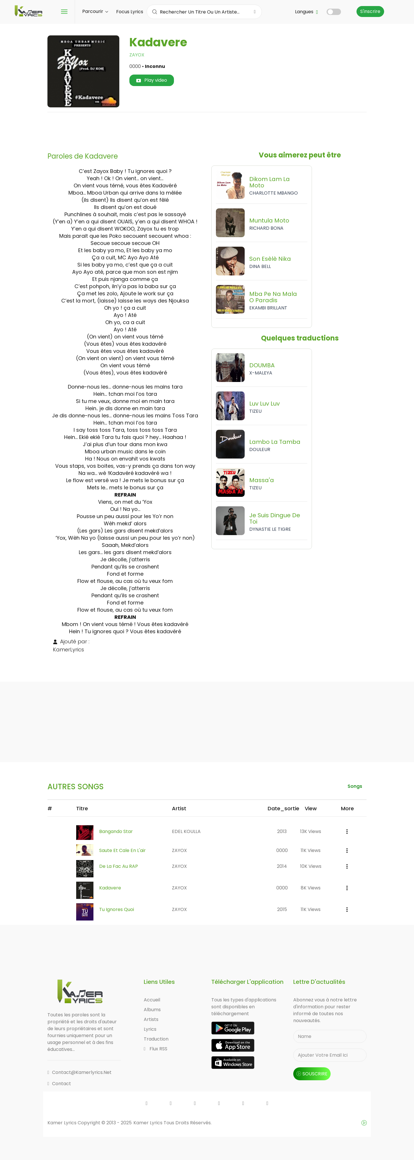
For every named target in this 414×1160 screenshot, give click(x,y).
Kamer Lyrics (148, 1122)
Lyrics (150, 1029)
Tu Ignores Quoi (116, 909)
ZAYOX (136, 55)
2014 (282, 866)
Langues (306, 11)
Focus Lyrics (129, 11)
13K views (310, 831)
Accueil (152, 1000)
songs (355, 786)
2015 (282, 909)
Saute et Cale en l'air (122, 850)
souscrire (311, 1073)
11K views (311, 850)
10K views (310, 866)
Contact (59, 1083)
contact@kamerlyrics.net (79, 1072)
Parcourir (95, 11)
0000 (282, 850)
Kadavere (110, 888)
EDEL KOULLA (186, 831)
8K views (311, 888)
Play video (151, 80)
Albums (152, 1009)
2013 (282, 831)
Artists (151, 1019)
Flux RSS (155, 1048)
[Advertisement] (207, 130)
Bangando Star (116, 831)
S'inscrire (370, 11)
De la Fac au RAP (118, 866)
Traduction (156, 1039)
